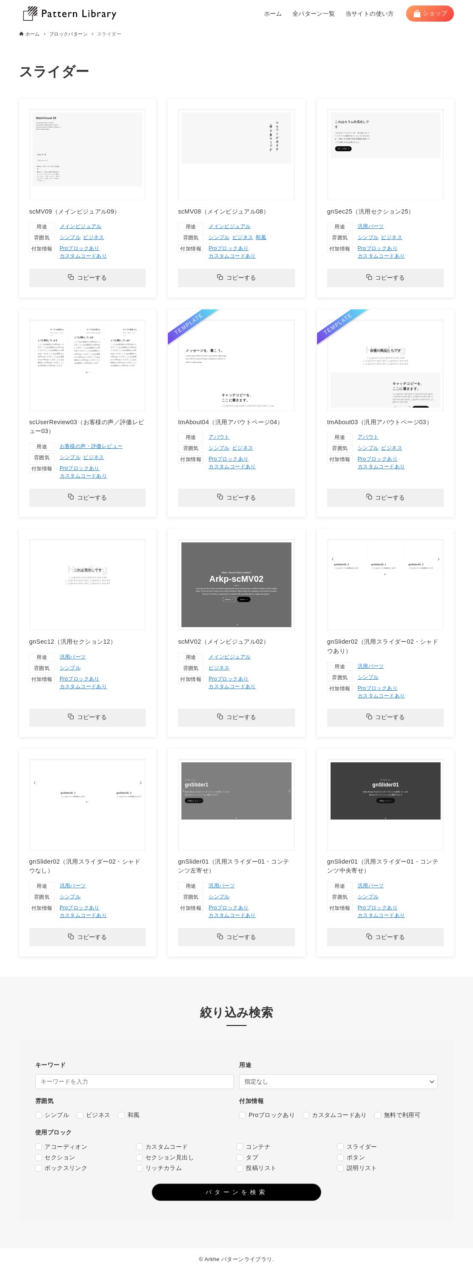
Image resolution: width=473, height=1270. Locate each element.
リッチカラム (159, 1168)
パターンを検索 (237, 1192)
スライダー (357, 1147)
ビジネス (93, 237)
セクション (55, 1157)
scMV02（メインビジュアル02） (223, 641)
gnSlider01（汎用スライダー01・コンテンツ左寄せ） (233, 866)
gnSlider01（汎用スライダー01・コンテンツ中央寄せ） (382, 866)
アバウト (219, 436)
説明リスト (357, 1168)
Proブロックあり (80, 248)
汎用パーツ (371, 226)
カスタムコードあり (83, 255)
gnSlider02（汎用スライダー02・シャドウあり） (382, 646)
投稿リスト (256, 1168)
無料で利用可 (397, 1115)
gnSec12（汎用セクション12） (73, 641)
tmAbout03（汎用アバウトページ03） (379, 422)
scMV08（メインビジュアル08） (223, 211)
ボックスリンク (61, 1168)
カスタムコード (162, 1147)
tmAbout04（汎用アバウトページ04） (230, 422)
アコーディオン (61, 1147)
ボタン (351, 1157)
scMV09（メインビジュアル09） (74, 211)
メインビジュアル (81, 226)
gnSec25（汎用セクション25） (371, 211)
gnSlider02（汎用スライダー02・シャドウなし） (84, 866)
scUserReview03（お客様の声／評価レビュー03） (87, 427)
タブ (247, 1157)
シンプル (70, 237)
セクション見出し (165, 1157)
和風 (261, 237)
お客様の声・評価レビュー (91, 446)
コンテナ (253, 1147)
